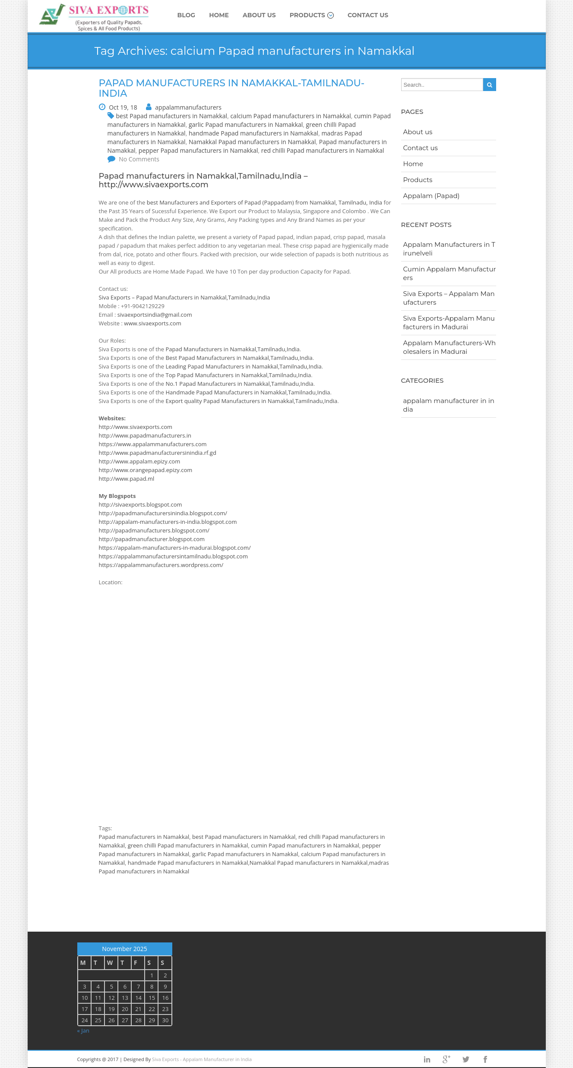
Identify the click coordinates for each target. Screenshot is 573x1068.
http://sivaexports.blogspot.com (140, 504)
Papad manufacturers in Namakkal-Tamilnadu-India (232, 88)
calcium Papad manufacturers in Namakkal (290, 116)
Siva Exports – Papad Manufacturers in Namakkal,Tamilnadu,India (184, 297)
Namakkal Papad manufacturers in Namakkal (252, 142)
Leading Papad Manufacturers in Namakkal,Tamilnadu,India (244, 366)
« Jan (83, 1030)
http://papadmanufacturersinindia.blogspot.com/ (163, 513)
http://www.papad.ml (127, 478)
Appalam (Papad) (431, 196)
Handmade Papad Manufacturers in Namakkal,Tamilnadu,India (248, 392)
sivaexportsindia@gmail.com (154, 314)
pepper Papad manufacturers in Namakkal (198, 150)
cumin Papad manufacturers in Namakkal (305, 845)
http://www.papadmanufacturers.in (145, 435)
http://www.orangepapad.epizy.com (146, 470)
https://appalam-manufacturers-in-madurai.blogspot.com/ (175, 547)
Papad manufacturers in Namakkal (144, 837)
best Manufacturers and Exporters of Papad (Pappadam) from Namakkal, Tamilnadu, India (264, 202)
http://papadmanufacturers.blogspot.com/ (154, 530)
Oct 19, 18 (123, 107)
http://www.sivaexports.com (154, 184)
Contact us (368, 15)
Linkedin (427, 1059)
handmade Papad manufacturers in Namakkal (253, 133)
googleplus (446, 1059)
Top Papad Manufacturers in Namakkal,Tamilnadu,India (238, 375)
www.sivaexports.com (152, 323)
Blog (186, 15)
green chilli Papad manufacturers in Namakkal (188, 845)
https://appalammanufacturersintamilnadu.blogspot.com (173, 556)
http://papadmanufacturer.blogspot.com (152, 539)
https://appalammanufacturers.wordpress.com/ (161, 565)
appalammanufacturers (188, 107)
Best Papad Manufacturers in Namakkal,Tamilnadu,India (239, 358)
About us (259, 15)
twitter (466, 1059)
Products (312, 15)
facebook (485, 1059)
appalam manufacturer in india (448, 405)
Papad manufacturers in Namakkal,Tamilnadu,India (200, 176)
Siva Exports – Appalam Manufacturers (449, 298)
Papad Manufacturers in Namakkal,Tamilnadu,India (233, 349)
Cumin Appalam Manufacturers (449, 273)
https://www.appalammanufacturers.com (153, 444)
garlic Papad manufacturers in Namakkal (246, 124)
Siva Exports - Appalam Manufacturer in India (202, 1059)
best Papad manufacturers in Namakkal (172, 116)
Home (219, 15)
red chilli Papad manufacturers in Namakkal (322, 150)
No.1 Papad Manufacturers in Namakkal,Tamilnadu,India (239, 384)
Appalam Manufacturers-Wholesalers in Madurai (449, 347)
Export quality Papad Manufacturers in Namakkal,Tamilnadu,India (252, 401)
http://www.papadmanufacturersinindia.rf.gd (157, 453)
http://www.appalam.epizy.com (139, 461)
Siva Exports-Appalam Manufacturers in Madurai (449, 322)
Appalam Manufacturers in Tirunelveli (449, 248)
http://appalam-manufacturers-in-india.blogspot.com (168, 522)
